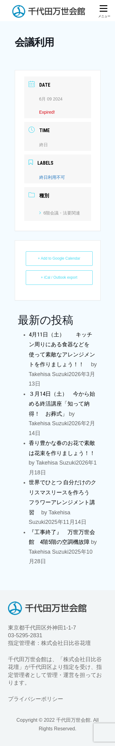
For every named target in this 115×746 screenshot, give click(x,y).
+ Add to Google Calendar (59, 258)
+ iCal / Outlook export (59, 277)
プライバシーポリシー (35, 699)
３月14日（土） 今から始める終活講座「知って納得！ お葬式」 (62, 404)
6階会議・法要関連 (59, 212)
